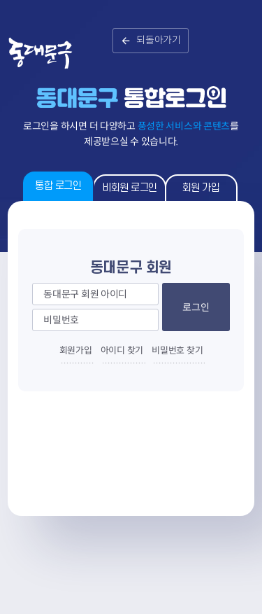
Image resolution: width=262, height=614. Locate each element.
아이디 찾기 (122, 350)
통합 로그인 (58, 186)
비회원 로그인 (129, 188)
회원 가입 (201, 188)
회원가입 (75, 350)
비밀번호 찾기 (177, 350)
